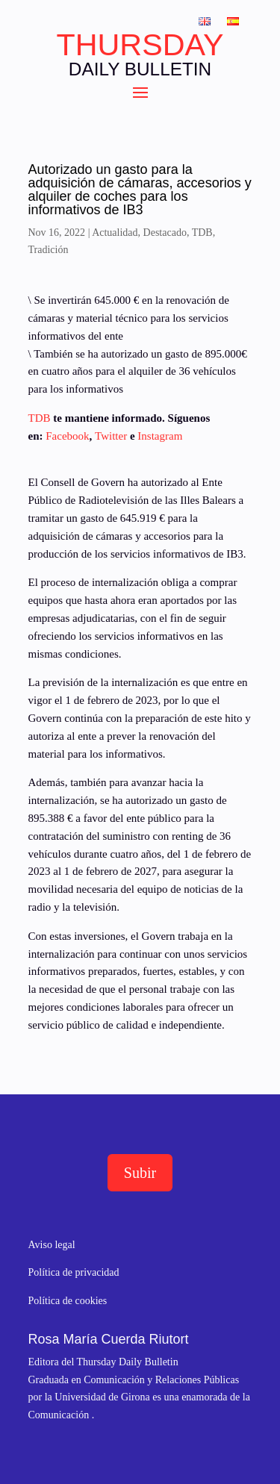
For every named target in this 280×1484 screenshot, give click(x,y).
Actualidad (114, 232)
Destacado (165, 232)
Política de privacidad (73, 1272)
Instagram (159, 436)
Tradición (48, 249)
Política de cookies (68, 1300)
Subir (140, 1173)
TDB (202, 232)
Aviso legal (51, 1244)
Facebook (67, 436)
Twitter (111, 436)
